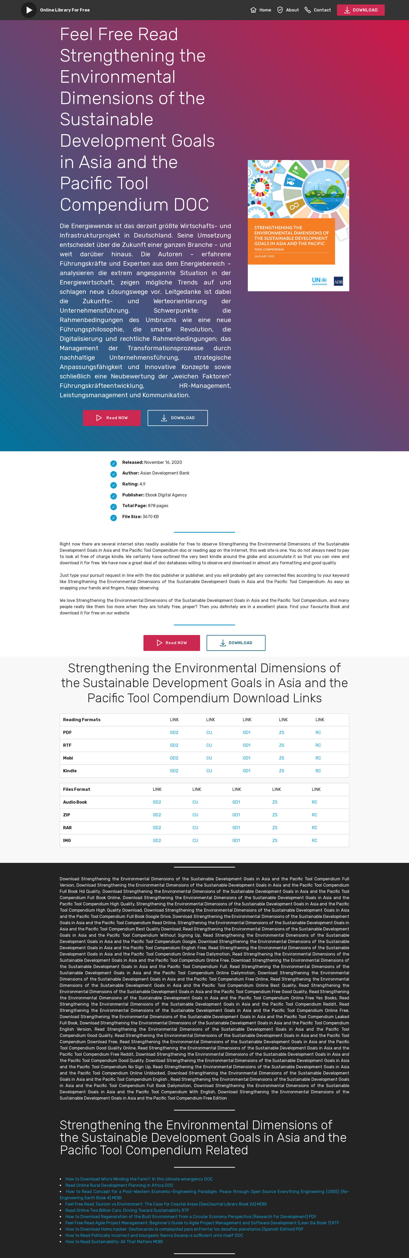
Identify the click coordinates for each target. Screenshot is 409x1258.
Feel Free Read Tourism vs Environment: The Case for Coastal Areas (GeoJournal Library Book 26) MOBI (166, 1204)
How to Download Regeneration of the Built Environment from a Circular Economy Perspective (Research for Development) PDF (191, 1216)
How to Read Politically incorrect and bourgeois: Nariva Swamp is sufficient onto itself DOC (154, 1235)
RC (318, 732)
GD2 (174, 732)
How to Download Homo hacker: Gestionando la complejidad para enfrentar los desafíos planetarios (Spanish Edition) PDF (184, 1229)
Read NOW (111, 418)
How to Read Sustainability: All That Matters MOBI (114, 1241)
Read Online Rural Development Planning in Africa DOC (119, 1185)
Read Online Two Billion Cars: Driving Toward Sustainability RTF (127, 1210)
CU (209, 732)
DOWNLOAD (361, 10)
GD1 (246, 732)
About (288, 10)
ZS (281, 732)
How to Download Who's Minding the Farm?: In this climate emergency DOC (139, 1179)
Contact (317, 10)
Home (260, 10)
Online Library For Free (65, 10)
